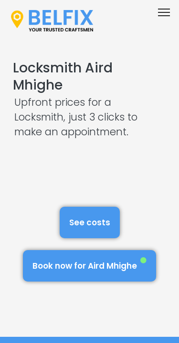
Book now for (89, 264)
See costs (89, 222)
